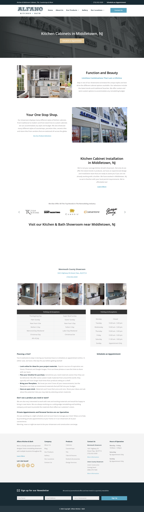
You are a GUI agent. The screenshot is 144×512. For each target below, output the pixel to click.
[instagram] (23, 466)
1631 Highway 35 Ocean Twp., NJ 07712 (72, 273)
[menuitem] (50, 10)
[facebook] (19, 466)
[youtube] (32, 466)
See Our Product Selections (42, 136)
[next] (125, 212)
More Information (93, 457)
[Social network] (28, 466)
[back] (19, 212)
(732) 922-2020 (98, 2)
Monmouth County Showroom (72, 269)
